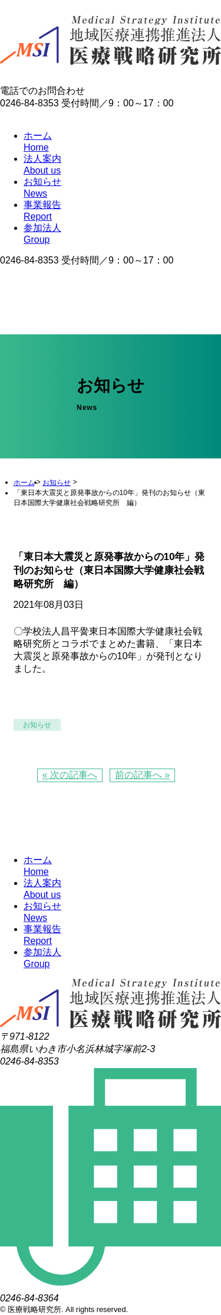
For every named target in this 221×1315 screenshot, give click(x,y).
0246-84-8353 (29, 260)
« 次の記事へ (69, 775)
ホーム (24, 483)
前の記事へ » (142, 775)
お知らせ (56, 483)
